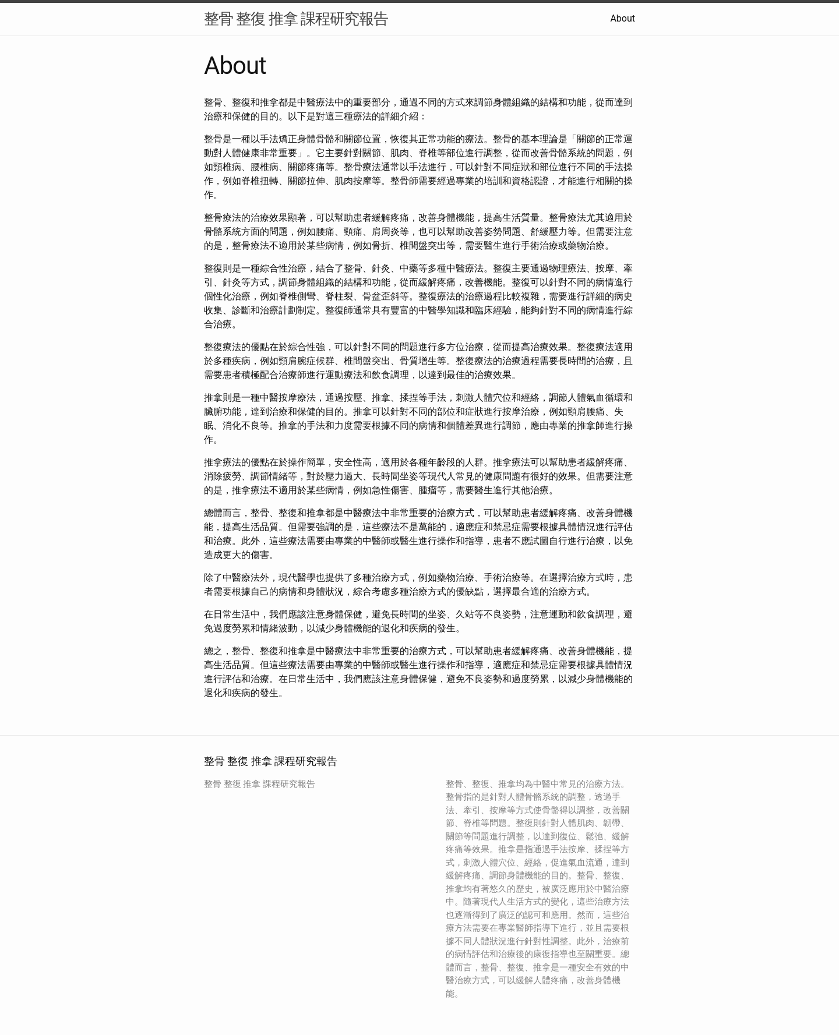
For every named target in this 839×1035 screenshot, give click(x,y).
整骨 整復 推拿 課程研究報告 (296, 18)
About (622, 18)
